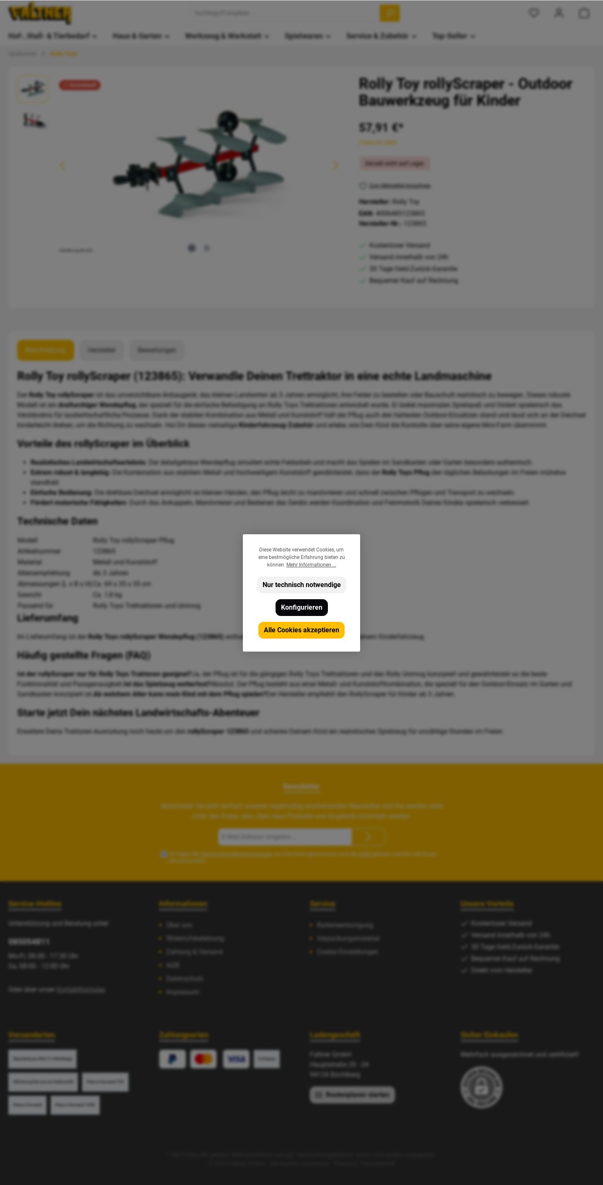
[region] (179, 165)
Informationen (183, 903)
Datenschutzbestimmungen (237, 854)
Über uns (179, 925)
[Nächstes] (335, 165)
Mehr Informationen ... (311, 565)
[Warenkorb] (584, 13)
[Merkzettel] (533, 13)
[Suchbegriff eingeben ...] (285, 13)
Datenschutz (185, 979)
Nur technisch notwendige (302, 585)
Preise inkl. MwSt (378, 142)
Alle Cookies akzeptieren (301, 630)
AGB (364, 854)
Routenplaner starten (352, 1094)
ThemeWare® (377, 1163)
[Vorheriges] (63, 165)
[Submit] (368, 837)
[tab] (45, 350)
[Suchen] (390, 13)
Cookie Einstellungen (348, 952)
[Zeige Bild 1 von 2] (191, 248)
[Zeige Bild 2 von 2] (207, 248)
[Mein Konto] (559, 13)
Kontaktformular (81, 990)
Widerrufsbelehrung (195, 938)
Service (322, 903)
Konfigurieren (301, 607)
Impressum (182, 992)
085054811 (29, 942)
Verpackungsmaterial (348, 938)
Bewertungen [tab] (157, 350)
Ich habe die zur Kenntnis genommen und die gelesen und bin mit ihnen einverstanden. (302, 857)
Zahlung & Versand (194, 952)
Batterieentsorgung (345, 925)
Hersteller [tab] (102, 350)
